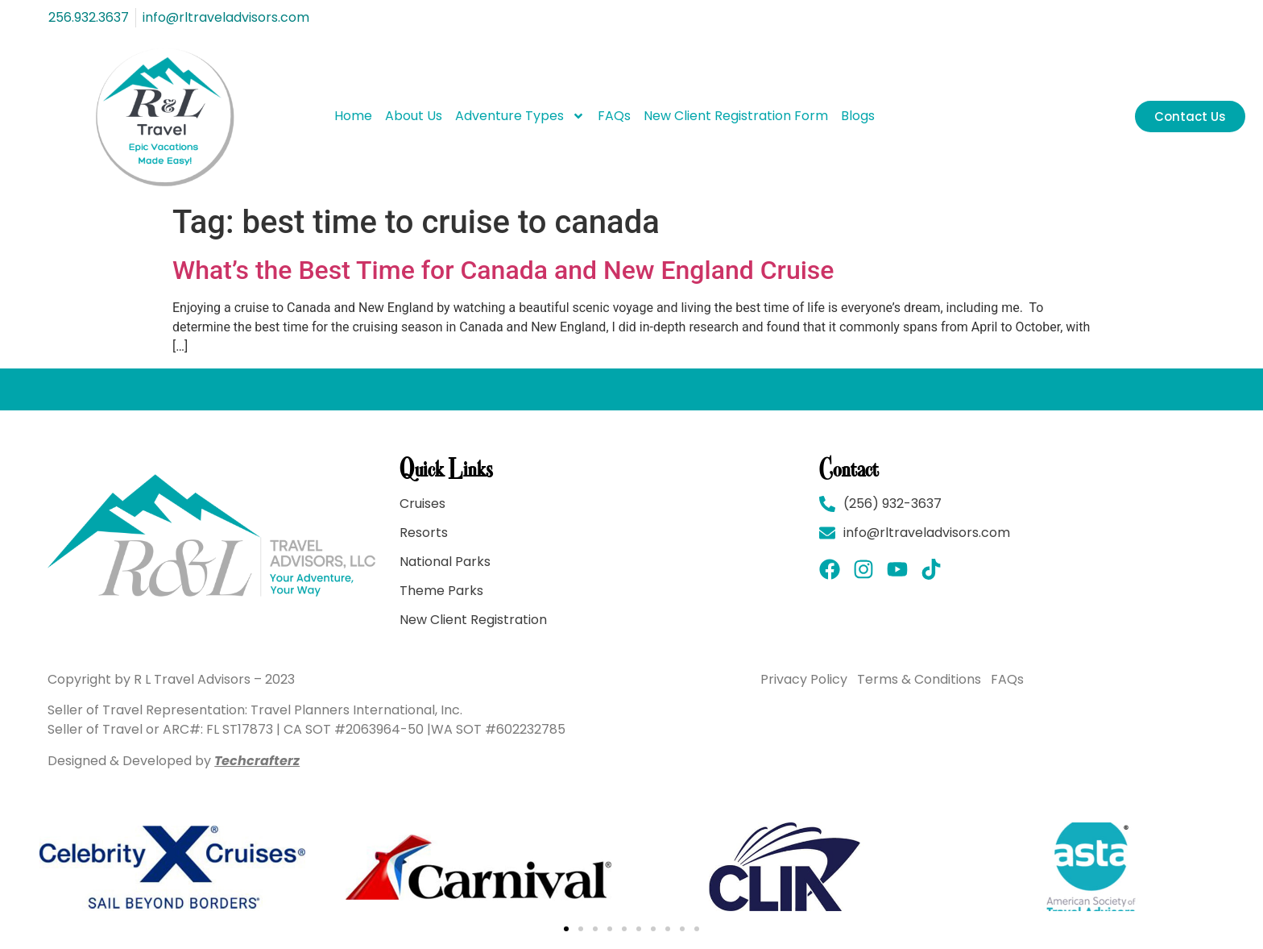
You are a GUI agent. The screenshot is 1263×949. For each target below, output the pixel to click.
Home (353, 115)
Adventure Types (520, 116)
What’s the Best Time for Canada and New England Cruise (503, 270)
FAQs (614, 115)
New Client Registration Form (736, 115)
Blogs (858, 115)
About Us (413, 115)
